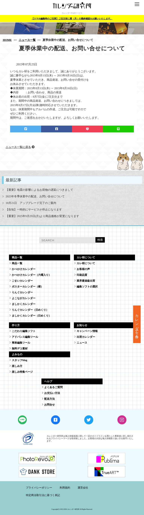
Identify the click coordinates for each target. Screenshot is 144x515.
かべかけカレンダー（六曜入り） (31, 275)
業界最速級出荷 (86, 280)
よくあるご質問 (53, 387)
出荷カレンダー (86, 337)
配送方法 (49, 398)
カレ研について (86, 263)
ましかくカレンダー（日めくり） (31, 315)
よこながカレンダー (23, 298)
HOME (7, 39)
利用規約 (65, 487)
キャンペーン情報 (87, 331)
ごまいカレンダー (22, 280)
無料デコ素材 (20, 348)
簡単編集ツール (21, 342)
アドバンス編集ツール (25, 337)
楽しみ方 (17, 366)
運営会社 (83, 487)
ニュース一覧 (27, 39)
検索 (100, 239)
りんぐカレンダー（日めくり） (30, 309)
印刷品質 (82, 275)
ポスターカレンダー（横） (27, 286)
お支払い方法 (52, 393)
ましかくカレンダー (23, 304)
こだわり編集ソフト (23, 331)
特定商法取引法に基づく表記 (43, 495)
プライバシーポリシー (39, 487)
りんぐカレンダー (22, 292)
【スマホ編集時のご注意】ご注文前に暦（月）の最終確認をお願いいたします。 (72, 18)
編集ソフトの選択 (87, 286)
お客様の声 (83, 269)
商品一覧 (17, 263)
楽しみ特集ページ (22, 371)
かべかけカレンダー (23, 269)
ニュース (82, 342)
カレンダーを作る (137, 324)
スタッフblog (19, 360)
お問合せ (49, 404)
